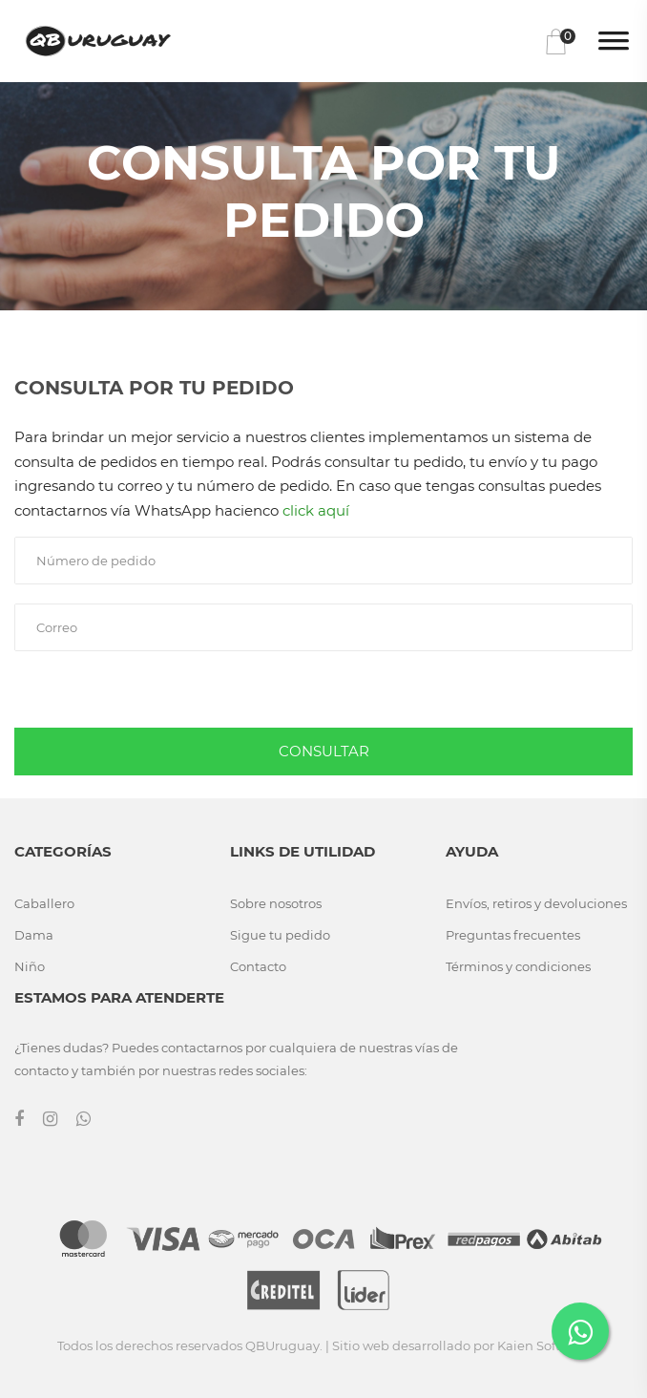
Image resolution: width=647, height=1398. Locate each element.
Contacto (258, 966)
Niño (29, 966)
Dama (33, 935)
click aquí (315, 510)
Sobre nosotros (276, 903)
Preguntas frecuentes (513, 935)
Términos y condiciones (518, 966)
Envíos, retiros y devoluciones (536, 903)
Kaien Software (544, 1345)
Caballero (44, 903)
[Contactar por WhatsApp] (580, 1331)
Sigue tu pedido (280, 935)
